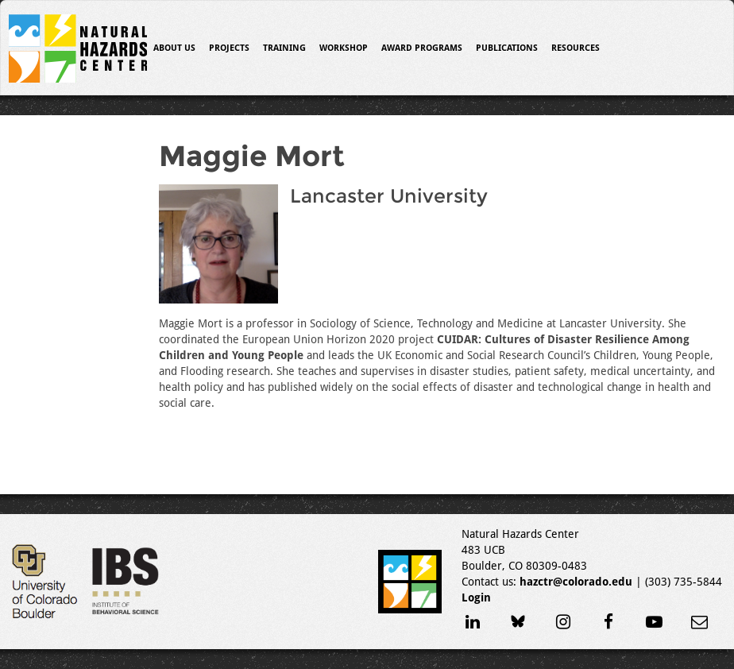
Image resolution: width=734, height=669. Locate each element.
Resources (575, 48)
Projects (229, 48)
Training (284, 48)
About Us (174, 48)
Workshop (343, 48)
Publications (507, 48)
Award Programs (421, 48)
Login (476, 597)
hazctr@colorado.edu (576, 581)
